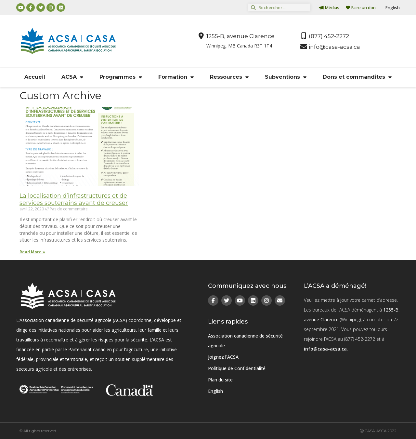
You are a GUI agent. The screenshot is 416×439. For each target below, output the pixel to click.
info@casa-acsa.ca (325, 349)
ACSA (72, 77)
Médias (329, 7)
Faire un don (361, 7)
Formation (176, 77)
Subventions (285, 77)
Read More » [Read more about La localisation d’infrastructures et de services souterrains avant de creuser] (32, 252)
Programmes (120, 77)
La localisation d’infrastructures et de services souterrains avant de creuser (74, 199)
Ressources (229, 77)
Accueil (34, 77)
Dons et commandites (357, 77)
